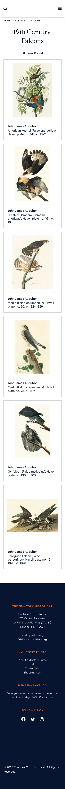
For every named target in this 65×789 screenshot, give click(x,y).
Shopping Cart (32, 672)
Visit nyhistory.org (33, 635)
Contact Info (32, 668)
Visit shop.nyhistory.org (32, 639)
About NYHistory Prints (32, 660)
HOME (7, 20)
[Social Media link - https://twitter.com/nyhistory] (30, 720)
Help (32, 664)
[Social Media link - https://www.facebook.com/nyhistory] (23, 720)
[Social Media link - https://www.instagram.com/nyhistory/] (40, 720)
